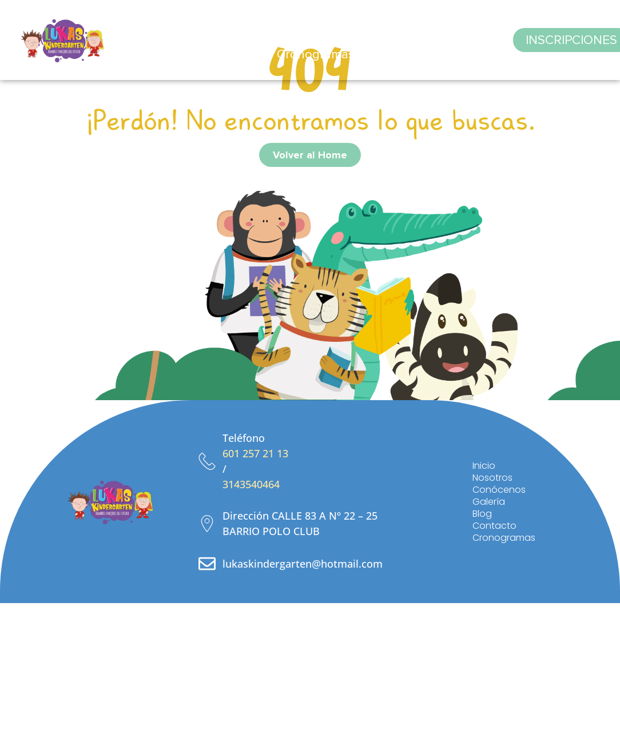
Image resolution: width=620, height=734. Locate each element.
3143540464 (251, 484)
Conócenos (290, 26)
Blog (399, 26)
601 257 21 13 (255, 453)
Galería (354, 26)
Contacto (450, 26)
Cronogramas (315, 54)
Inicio (168, 26)
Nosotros (220, 26)
